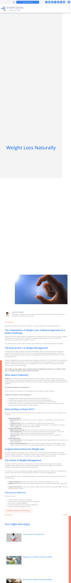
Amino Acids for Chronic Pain (35, 534)
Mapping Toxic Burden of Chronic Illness (36, 558)
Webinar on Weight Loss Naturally (18, 510)
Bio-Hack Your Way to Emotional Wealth (36, 580)
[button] (14, 2)
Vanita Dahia (10, 322)
